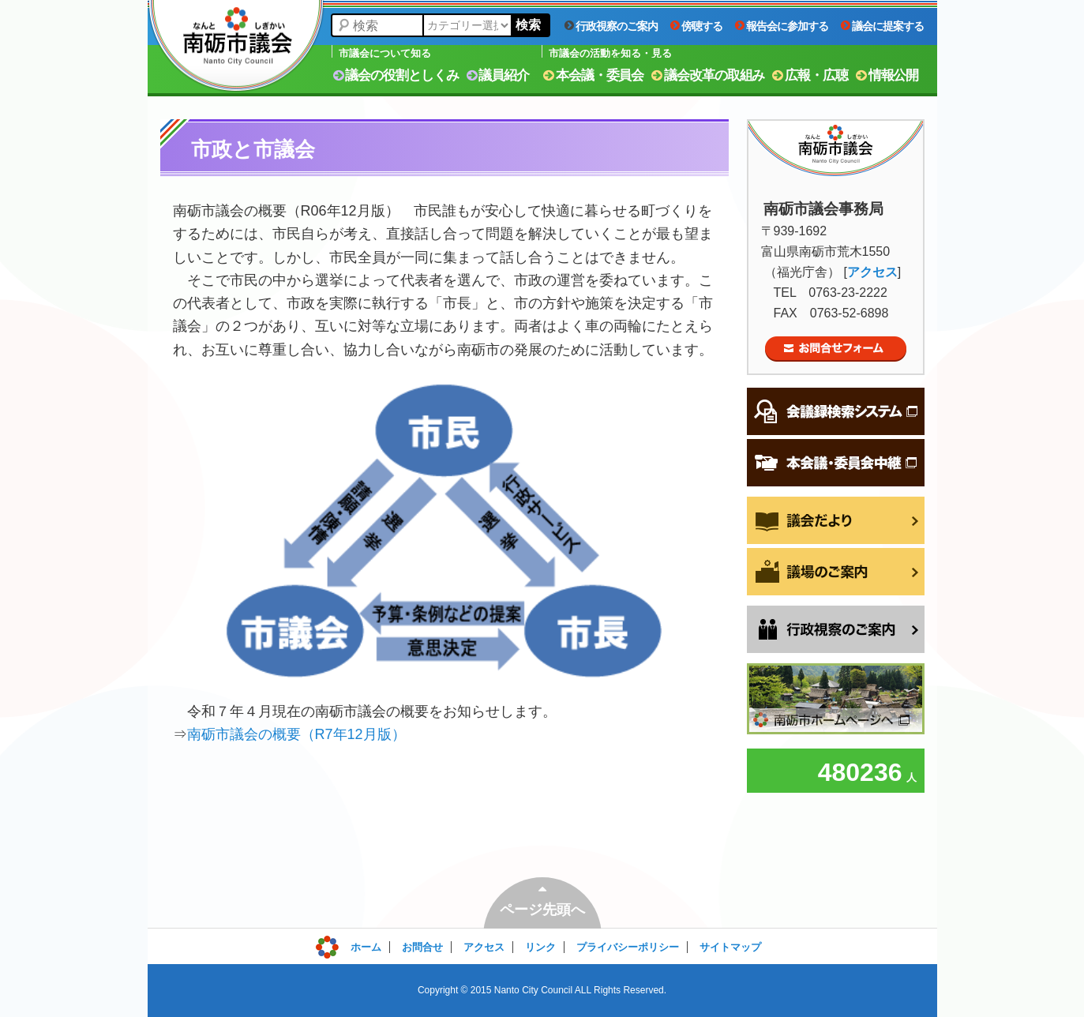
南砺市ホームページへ (836, 698)
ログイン (350, 943)
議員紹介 (498, 75)
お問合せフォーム (835, 349)
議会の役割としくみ (396, 75)
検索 (528, 25)
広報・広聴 (809, 75)
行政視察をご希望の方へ (836, 629)
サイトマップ (730, 947)
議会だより (836, 520)
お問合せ (422, 947)
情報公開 (887, 75)
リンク (540, 947)
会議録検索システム (836, 411)
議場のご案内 (836, 571)
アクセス (872, 272)
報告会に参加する (781, 26)
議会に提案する (882, 26)
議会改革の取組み (707, 75)
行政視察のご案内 (611, 26)
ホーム (366, 947)
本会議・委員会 (593, 75)
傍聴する (696, 26)
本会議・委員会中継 (836, 462)
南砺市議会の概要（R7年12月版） (296, 734)
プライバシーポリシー (627, 947)
